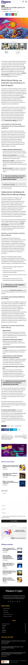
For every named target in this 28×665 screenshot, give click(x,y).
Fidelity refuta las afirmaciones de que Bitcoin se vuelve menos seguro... (11, 466)
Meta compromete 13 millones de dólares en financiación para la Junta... (8, 565)
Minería (3, 6)
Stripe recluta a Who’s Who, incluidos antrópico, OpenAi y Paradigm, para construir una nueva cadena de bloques (7, 437)
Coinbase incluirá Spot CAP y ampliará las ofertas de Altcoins (9, 549)
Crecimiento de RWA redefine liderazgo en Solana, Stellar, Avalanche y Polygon (12, 647)
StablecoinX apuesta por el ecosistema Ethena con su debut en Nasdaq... (9, 572)
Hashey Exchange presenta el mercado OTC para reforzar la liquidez (21, 437)
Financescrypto (5, 11)
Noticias (12, 425)
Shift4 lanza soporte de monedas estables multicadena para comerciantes (13, 641)
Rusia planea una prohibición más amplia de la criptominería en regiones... (10, 474)
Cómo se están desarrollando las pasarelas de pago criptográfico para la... (8, 557)
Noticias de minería (18, 425)
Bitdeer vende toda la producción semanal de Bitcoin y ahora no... (11, 482)
